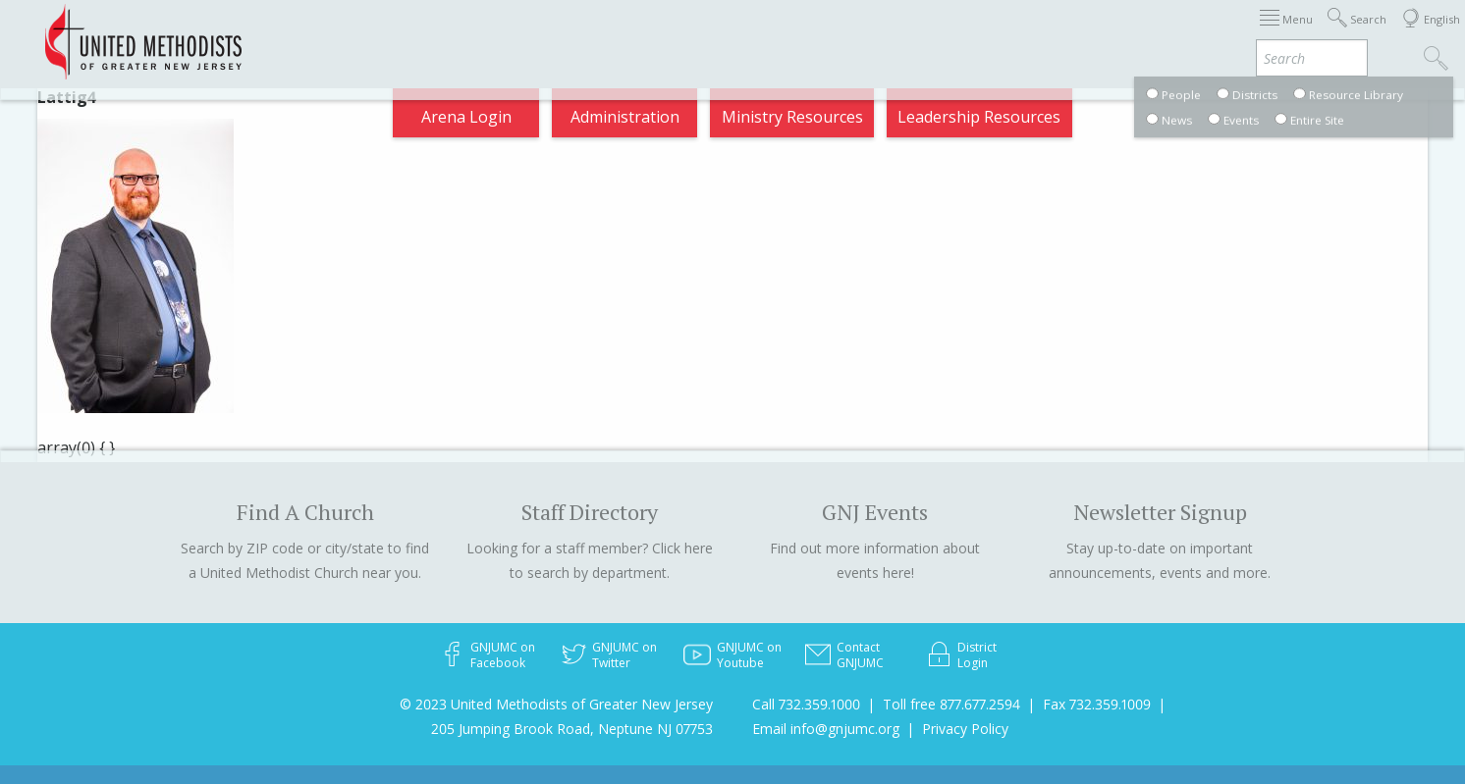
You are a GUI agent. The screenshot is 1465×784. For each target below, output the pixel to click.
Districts (953, 33)
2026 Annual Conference (436, 33)
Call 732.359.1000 (806, 704)
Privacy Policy (965, 728)
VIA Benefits (1181, 33)
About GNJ (856, 33)
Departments (1060, 33)
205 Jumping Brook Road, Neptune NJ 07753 (572, 728)
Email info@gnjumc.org (825, 728)
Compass (1288, 33)
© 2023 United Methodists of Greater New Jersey (556, 704)
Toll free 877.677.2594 (951, 704)
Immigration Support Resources (672, 33)
